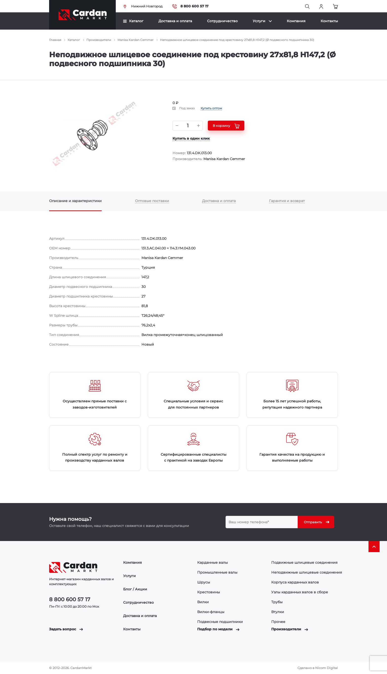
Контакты (329, 21)
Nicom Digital (326, 668)
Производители (289, 629)
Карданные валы (212, 562)
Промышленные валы (217, 572)
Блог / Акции (135, 589)
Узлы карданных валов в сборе (299, 592)
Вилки (203, 602)
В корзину (226, 126)
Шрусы (203, 582)
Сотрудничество (222, 21)
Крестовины (208, 592)
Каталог (133, 21)
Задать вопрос (66, 629)
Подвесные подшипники (220, 621)
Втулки (277, 612)
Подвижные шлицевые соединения (304, 562)
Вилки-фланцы (210, 612)
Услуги (262, 21)
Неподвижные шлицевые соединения (306, 572)
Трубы (277, 602)
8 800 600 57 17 (190, 6)
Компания (296, 21)
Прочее (278, 621)
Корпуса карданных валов (295, 582)
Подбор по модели (218, 629)
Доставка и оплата (175, 21)
